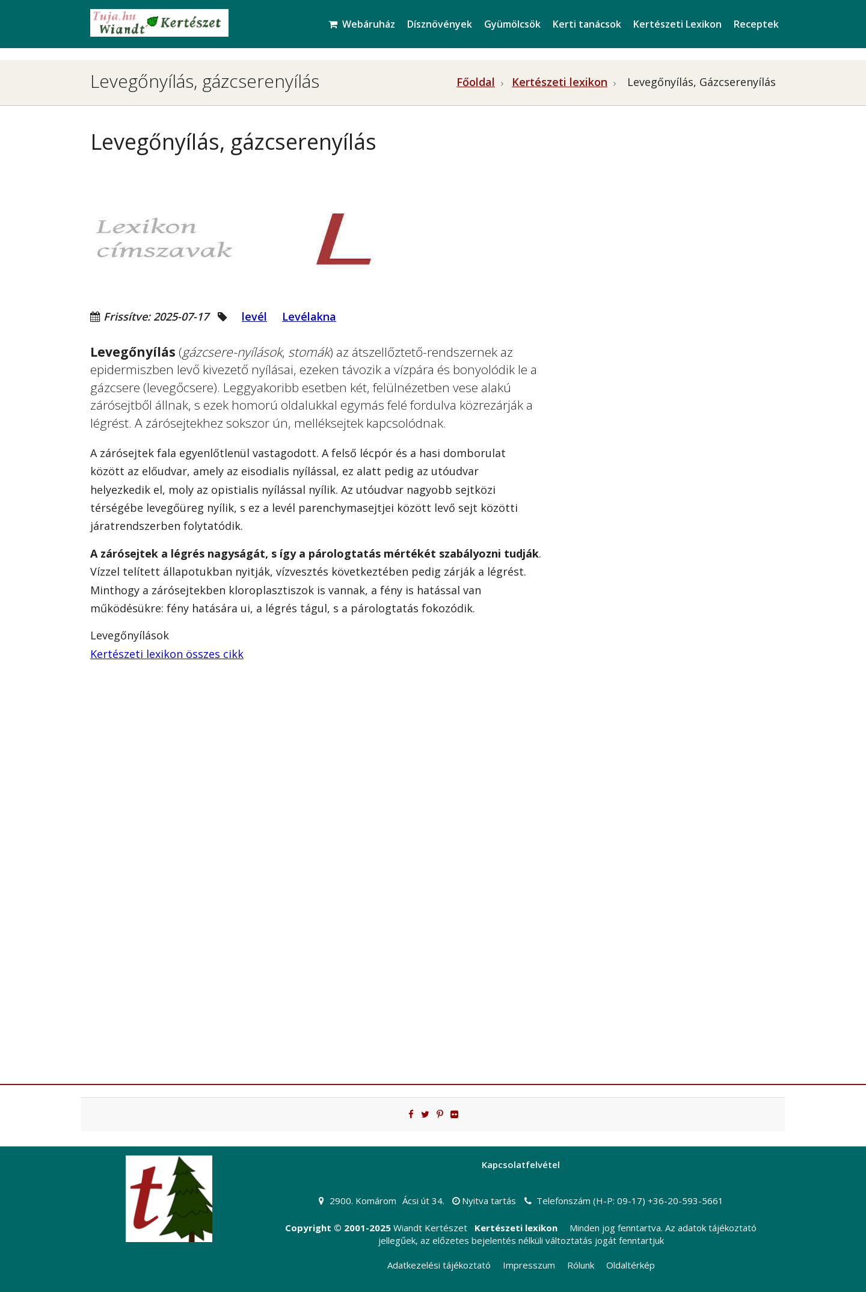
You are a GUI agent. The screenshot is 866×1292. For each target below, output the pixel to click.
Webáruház (361, 24)
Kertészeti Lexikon (677, 24)
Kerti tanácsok (587, 24)
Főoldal (475, 82)
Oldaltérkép (630, 1265)
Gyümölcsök (512, 24)
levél (254, 316)
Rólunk (580, 1265)
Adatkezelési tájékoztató (439, 1265)
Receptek (756, 24)
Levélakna (309, 316)
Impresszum (529, 1265)
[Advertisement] (667, 232)
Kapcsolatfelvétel (521, 1164)
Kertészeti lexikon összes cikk (167, 654)
